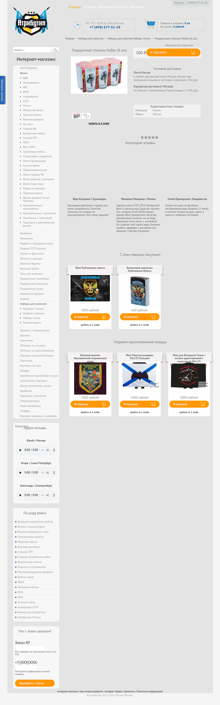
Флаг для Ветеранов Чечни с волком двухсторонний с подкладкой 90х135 (189, 358)
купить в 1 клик (99, 123)
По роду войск (34, 512)
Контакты (137, 7)
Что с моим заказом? (34, 631)
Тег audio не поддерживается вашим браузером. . (36, 450)
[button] (55, 50)
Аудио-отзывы (35, 427)
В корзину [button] (158, 52)
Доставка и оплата (112, 7)
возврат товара (113, 691)
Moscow (179, 2)
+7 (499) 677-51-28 (197, 2)
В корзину (82, 316)
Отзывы (89, 7)
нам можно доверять (91, 691)
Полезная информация (150, 691)
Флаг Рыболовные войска (90, 268)
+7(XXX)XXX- (26, 665)
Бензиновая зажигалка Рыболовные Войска (140, 269)
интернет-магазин (67, 691)
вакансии (129, 691)
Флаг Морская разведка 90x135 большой (139, 357)
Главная (75, 7)
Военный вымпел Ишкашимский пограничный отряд (90, 358)
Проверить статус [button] (31, 683)
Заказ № (30, 645)
